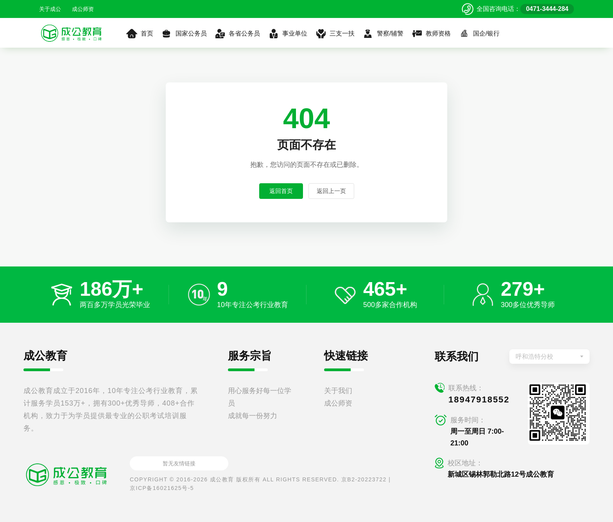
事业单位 (287, 33)
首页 (139, 33)
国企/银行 (479, 33)
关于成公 (50, 9)
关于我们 (338, 391)
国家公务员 (184, 33)
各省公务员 (237, 33)
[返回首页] (71, 33)
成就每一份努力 (252, 416)
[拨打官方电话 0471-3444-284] (518, 9)
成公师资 (83, 9)
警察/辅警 (382, 33)
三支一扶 (335, 33)
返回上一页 (331, 191)
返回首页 (281, 191)
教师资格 (431, 33)
